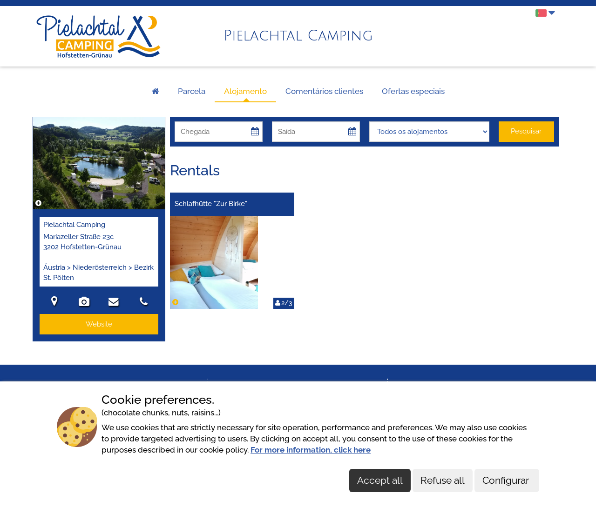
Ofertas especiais (413, 91)
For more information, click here (311, 449)
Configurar (506, 480)
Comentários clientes (324, 91)
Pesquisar (526, 131)
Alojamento (245, 91)
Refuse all (442, 480)
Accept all (380, 480)
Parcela (191, 91)
